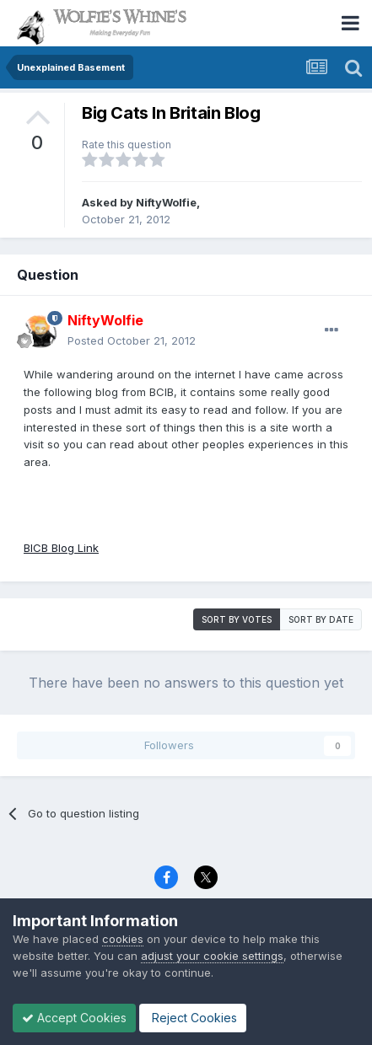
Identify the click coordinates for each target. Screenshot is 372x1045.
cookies (122, 939)
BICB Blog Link (61, 548)
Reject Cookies (192, 1017)
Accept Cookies (74, 1017)
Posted (131, 340)
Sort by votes (237, 619)
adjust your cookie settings (212, 955)
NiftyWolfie (166, 202)
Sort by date (320, 619)
